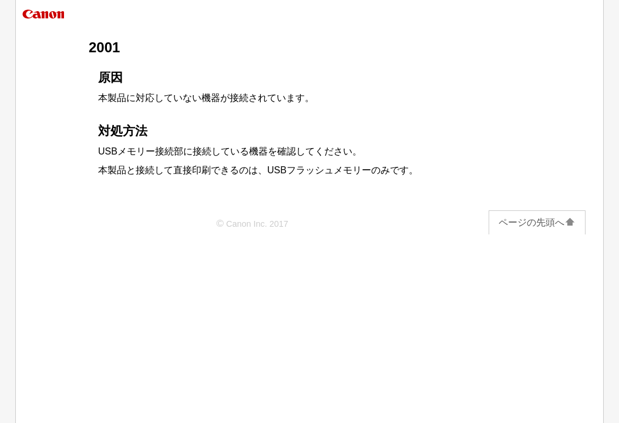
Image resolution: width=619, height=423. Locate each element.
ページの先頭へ (537, 222)
